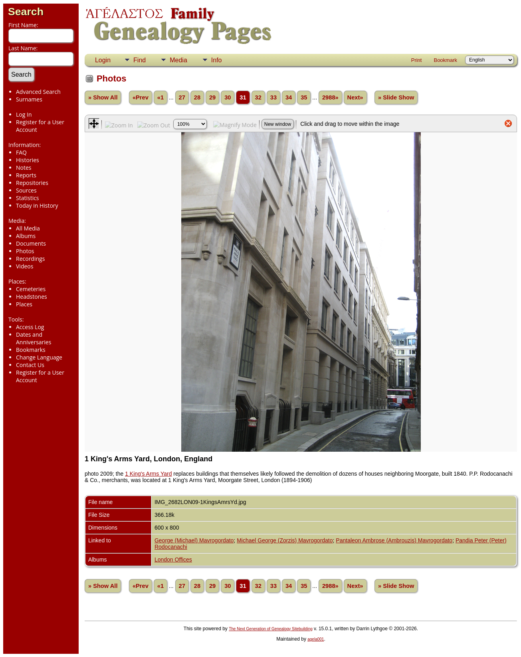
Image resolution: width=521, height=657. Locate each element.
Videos (24, 266)
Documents (31, 243)
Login (103, 60)
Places (24, 304)
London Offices (173, 559)
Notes (24, 167)
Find (139, 60)
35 (304, 97)
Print (416, 60)
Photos (25, 251)
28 (197, 97)
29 (212, 97)
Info (216, 60)
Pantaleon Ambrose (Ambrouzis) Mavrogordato (394, 540)
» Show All (103, 97)
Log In (24, 114)
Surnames (29, 99)
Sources (26, 190)
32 (258, 97)
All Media (28, 228)
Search (26, 12)
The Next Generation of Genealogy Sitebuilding (271, 629)
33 (273, 97)
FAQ (21, 152)
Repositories (32, 183)
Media (178, 60)
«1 (160, 97)
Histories (27, 160)
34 (288, 97)
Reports (26, 175)
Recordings (30, 258)
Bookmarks (31, 349)
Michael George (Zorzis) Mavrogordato (285, 540)
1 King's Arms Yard (148, 473)
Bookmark (445, 60)
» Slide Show (396, 97)
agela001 (315, 639)
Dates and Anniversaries (33, 338)
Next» (355, 97)
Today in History (37, 205)
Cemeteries (31, 289)
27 (182, 97)
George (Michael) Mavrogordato (194, 540)
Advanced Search (38, 91)
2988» (330, 97)
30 (227, 97)
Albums (26, 236)
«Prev (141, 97)
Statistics (27, 198)
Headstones (31, 296)
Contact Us (30, 365)
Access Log (30, 327)
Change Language (39, 357)
